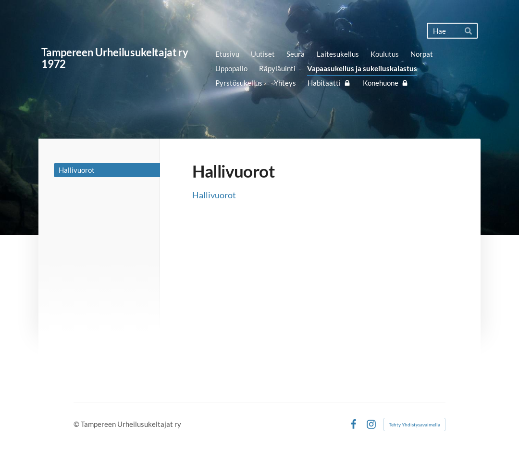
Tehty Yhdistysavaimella (414, 424)
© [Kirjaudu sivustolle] (77, 424)
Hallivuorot (214, 195)
